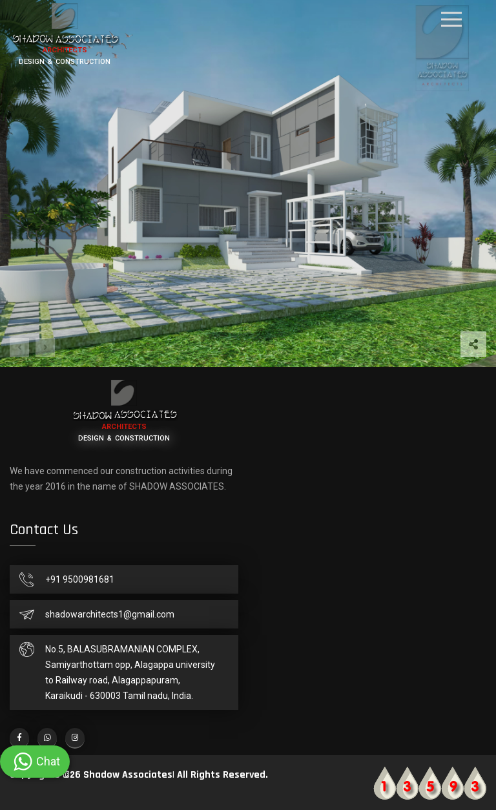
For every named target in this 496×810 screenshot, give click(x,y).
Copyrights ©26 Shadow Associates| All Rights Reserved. (139, 775)
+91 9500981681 (79, 579)
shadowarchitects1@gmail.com (109, 614)
